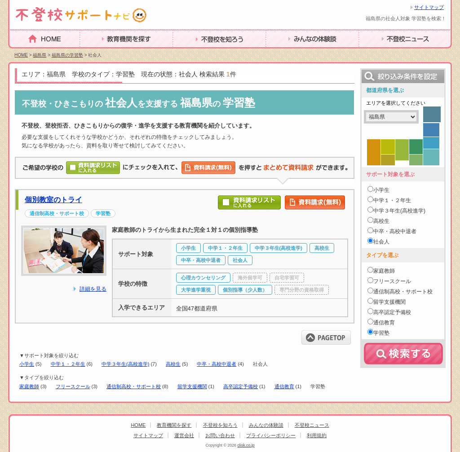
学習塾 (381, 333)
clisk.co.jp (245, 445)
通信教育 (284, 386)
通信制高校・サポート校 (133, 386)
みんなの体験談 (290, 53)
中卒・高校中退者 (216, 364)
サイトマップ (429, 7)
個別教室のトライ (53, 200)
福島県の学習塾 (67, 55)
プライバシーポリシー (271, 435)
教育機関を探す (105, 53)
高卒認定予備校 (240, 386)
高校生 (173, 364)
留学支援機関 (192, 386)
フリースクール (73, 386)
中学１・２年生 (68, 364)
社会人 (381, 242)
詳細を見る (93, 289)
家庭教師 (29, 386)
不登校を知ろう (197, 53)
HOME (20, 52)
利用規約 (317, 435)
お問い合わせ (220, 435)
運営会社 (184, 435)
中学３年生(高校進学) (125, 364)
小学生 (26, 364)
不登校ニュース (383, 53)
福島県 (39, 55)
